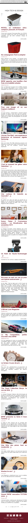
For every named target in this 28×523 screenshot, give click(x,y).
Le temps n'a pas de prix (10, 363)
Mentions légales (14, 519)
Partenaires (6, 518)
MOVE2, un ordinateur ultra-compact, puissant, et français (14, 28)
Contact (21, 518)
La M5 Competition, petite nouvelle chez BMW (14, 335)
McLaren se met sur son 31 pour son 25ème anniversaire (14, 278)
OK (25, 2)
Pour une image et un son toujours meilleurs (14, 108)
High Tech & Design (14, 11)
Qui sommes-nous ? (14, 518)
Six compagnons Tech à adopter (13, 55)
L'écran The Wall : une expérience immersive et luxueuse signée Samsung (14, 137)
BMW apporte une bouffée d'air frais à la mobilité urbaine (14, 82)
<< (6, 506)
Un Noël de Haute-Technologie (14, 254)
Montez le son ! (7, 471)
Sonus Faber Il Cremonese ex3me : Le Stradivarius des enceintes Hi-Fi (14, 223)
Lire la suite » (24, 38)
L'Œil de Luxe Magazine (10, 309)
